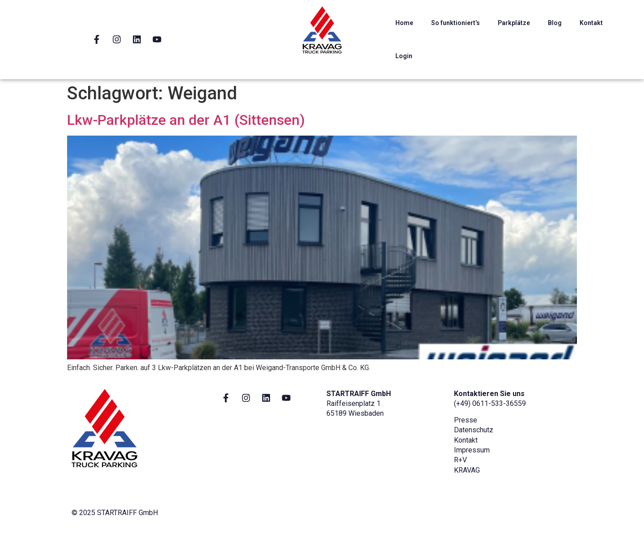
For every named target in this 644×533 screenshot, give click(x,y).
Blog (555, 22)
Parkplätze (514, 22)
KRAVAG (467, 470)
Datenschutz (473, 430)
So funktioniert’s (455, 22)
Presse (465, 420)
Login (403, 56)
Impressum (472, 450)
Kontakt (591, 22)
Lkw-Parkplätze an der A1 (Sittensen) (186, 119)
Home (404, 22)
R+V (460, 460)
